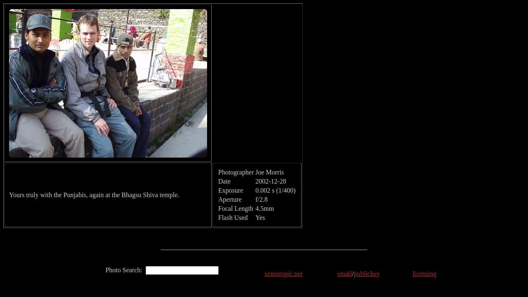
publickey (367, 273)
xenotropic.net (283, 273)
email (344, 273)
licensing (424, 273)
